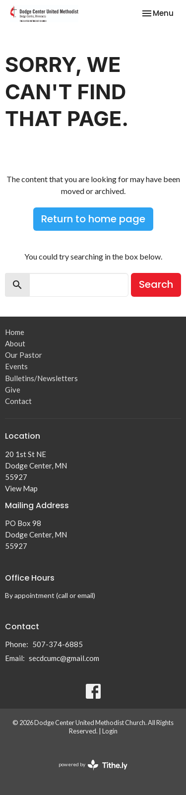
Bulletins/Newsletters (41, 378)
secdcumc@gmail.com (64, 658)
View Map (21, 488)
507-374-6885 (57, 644)
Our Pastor (23, 354)
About (15, 343)
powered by (93, 765)
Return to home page (93, 219)
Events (16, 366)
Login (110, 731)
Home (14, 332)
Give (12, 389)
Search (156, 284)
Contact (18, 401)
